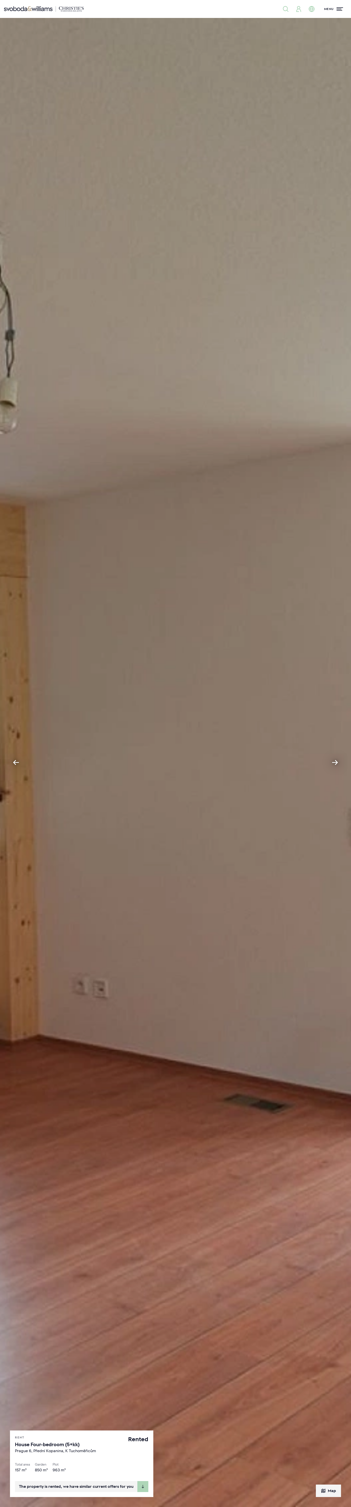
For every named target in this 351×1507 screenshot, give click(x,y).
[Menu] (333, 9)
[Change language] (311, 8)
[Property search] (285, 8)
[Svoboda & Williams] (44, 9)
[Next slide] (335, 762)
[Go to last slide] (16, 762)
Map (328, 1490)
